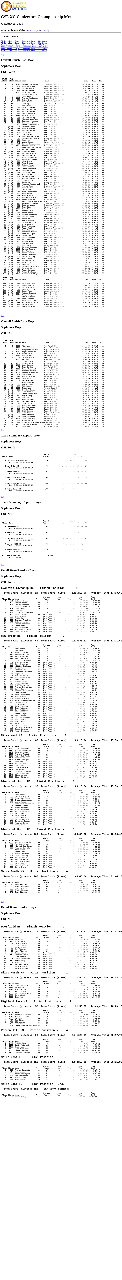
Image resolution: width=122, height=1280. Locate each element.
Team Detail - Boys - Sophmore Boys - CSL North (24, 53)
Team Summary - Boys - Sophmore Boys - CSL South (24, 46)
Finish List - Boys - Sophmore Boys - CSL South (24, 41)
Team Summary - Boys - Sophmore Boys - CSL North (24, 48)
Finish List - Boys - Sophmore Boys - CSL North (24, 44)
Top (2, 57)
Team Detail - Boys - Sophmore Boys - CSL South (24, 50)
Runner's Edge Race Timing (37, 30)
